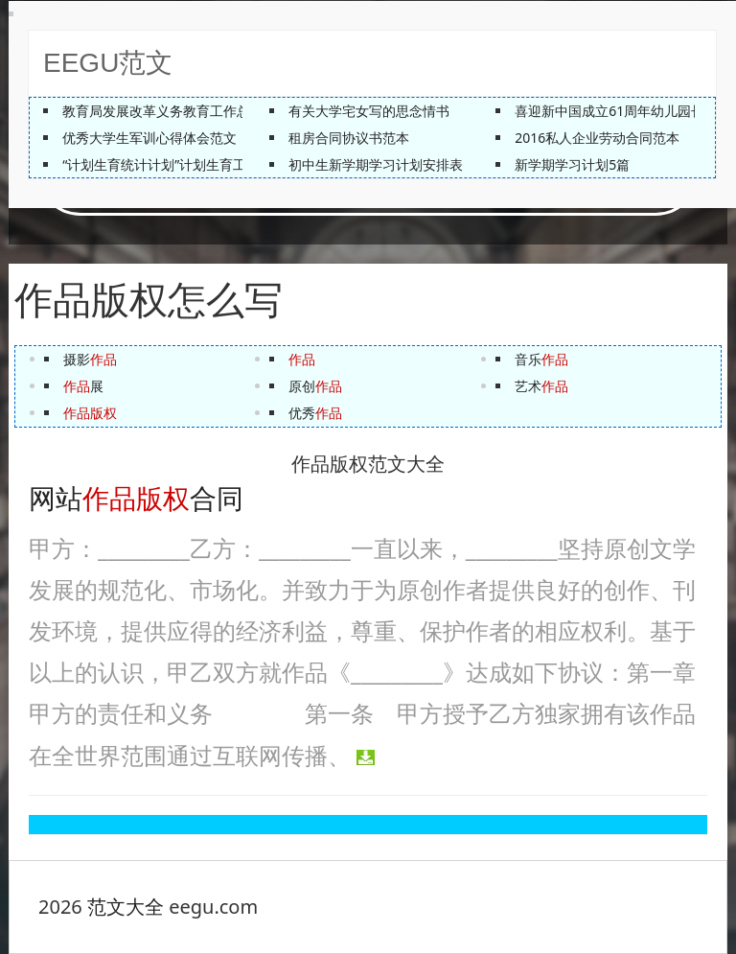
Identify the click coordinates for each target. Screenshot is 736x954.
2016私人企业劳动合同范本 (597, 137)
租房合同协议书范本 (348, 137)
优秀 (315, 413)
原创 (315, 386)
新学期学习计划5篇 (572, 164)
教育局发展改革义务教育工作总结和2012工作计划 (211, 111)
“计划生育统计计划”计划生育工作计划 (174, 164)
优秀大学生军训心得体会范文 (149, 137)
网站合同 (136, 499)
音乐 (541, 359)
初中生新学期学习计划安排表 (375, 164)
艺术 (541, 386)
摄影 (90, 359)
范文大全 (125, 906)
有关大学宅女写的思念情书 (368, 111)
